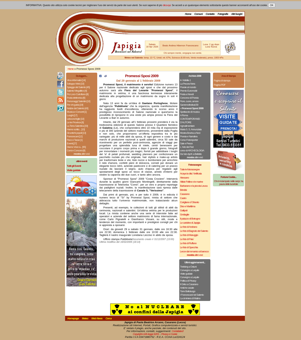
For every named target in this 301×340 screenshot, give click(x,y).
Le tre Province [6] (75, 122)
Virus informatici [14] (76, 80)
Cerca (109, 318)
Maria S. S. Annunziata (190, 129)
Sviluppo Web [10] (75, 83)
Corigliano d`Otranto (189, 202)
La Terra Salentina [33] (77, 125)
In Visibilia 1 (185, 80)
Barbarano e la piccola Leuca (193, 185)
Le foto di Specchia (189, 247)
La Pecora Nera (187, 83)
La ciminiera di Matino (190, 298)
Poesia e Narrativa (188, 136)
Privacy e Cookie (169, 334)
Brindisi (183, 189)
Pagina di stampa (222, 80)
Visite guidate (186, 273)
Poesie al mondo (188, 87)
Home (188, 13)
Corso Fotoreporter (189, 139)
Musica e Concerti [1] (77, 111)
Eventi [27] (72, 143)
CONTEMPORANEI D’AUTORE (190, 120)
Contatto (210, 13)
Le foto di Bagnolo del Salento (194, 230)
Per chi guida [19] (75, 104)
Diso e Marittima (187, 206)
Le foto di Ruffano (188, 243)
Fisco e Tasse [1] (74, 139)
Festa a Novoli (186, 94)
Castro (183, 198)
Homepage (73, 318)
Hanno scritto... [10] (76, 129)
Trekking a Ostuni (188, 266)
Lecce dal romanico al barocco (194, 251)
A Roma (184, 115)
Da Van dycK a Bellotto (191, 154)
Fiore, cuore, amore (189, 101)
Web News (96, 318)
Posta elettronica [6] (76, 97)
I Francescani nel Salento (192, 294)
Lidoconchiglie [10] (75, 118)
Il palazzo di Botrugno (190, 218)
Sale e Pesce (186, 143)
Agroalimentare (187, 125)
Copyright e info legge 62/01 (146, 334)
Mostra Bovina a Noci (190, 132)
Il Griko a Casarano (189, 284)
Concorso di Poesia (189, 97)
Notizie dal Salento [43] (77, 108)
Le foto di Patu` (187, 239)
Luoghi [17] (72, 115)
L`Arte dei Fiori (186, 146)
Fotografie (223, 13)
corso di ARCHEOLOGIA (192, 150)
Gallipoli (183, 210)
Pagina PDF (219, 84)
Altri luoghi (236, 13)
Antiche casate (187, 287)
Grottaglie (184, 214)
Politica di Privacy (188, 280)
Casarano (184, 194)
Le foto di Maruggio (189, 235)
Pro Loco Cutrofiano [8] (77, 94)
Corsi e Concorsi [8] (76, 150)
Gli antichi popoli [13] (76, 132)
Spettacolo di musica (189, 111)
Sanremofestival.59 (189, 104)
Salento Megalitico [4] (77, 90)
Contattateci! (177, 331)
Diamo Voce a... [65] (76, 146)
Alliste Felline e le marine (191, 181)
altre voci (82, 153)
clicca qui (166, 5)
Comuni (198, 13)
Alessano (184, 177)
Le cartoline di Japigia (190, 222)
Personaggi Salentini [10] (78, 101)
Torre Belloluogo (187, 291)
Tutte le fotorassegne (190, 169)
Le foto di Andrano (188, 226)
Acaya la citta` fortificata (191, 173)
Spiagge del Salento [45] (78, 87)
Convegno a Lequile (189, 270)
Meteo (85, 318)
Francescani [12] (74, 136)
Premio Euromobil (188, 90)
